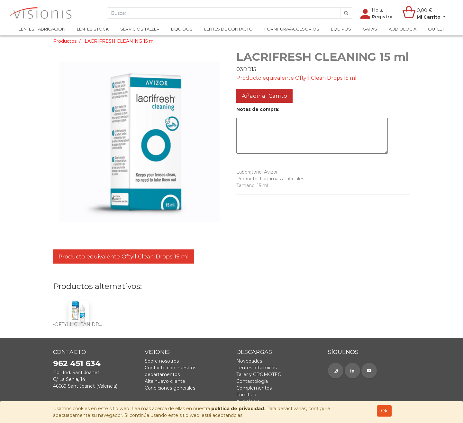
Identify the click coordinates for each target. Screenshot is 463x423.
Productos (65, 41)
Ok (384, 411)
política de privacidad (237, 408)
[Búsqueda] (346, 13)
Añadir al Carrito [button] (264, 95)
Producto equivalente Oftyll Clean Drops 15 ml (124, 256)
